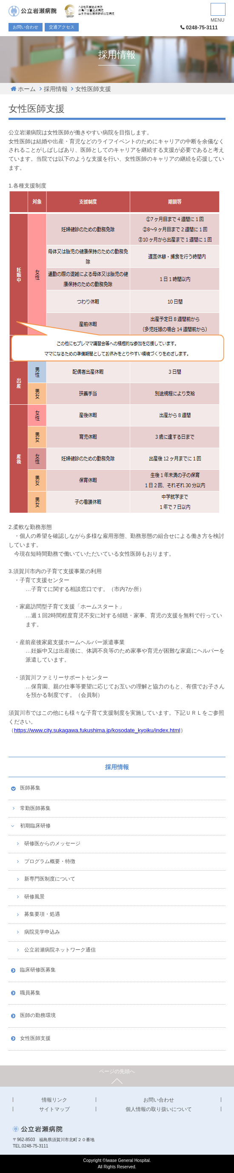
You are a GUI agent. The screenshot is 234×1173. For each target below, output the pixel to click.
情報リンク (54, 1099)
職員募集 (30, 993)
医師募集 (30, 788)
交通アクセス (61, 27)
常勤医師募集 (35, 808)
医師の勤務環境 (38, 1015)
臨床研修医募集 (38, 970)
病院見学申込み (42, 932)
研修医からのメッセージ (52, 843)
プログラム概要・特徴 (49, 861)
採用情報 (56, 88)
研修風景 (34, 897)
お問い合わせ (25, 27)
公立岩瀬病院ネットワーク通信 (60, 950)
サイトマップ (54, 1109)
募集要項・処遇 (42, 914)
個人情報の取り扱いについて (159, 1109)
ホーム (27, 88)
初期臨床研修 (35, 826)
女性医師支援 (93, 88)
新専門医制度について (49, 879)
